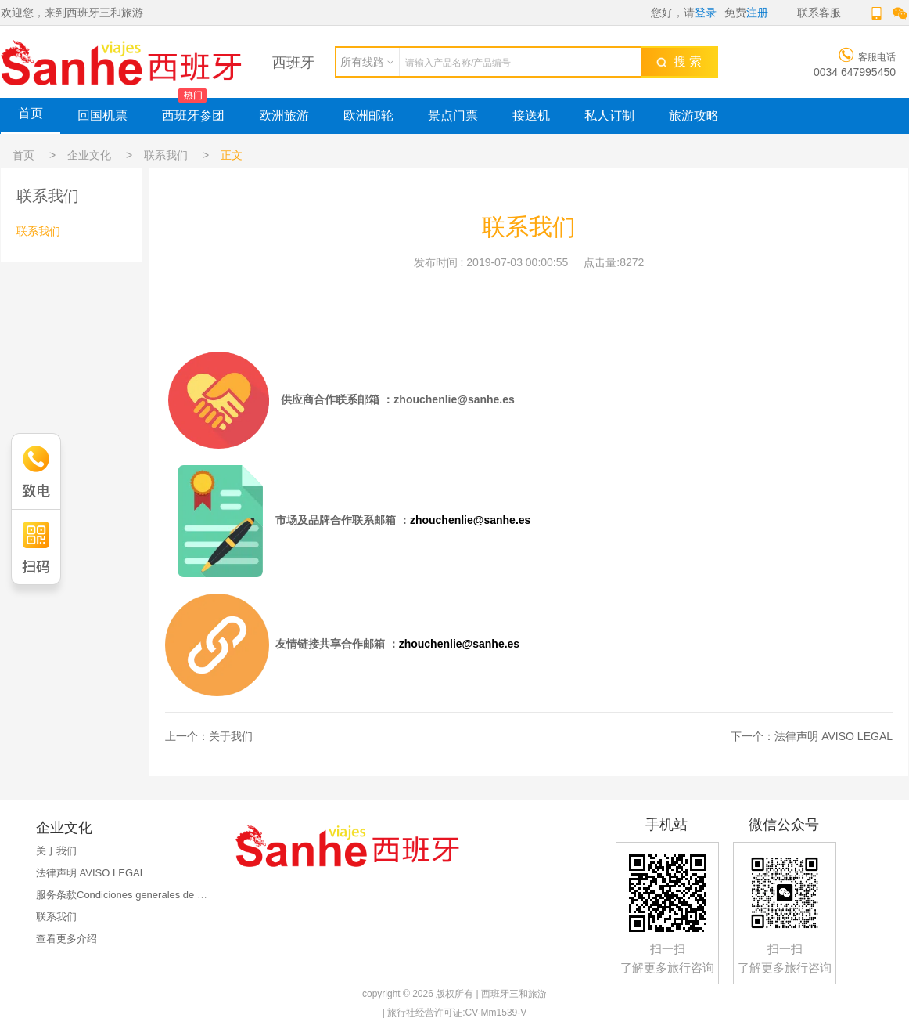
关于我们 (56, 851)
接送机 (531, 115)
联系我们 (166, 155)
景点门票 (453, 115)
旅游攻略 (694, 115)
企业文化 (89, 155)
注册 (757, 12)
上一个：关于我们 (209, 736)
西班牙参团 (193, 115)
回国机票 (102, 115)
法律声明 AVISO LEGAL (91, 873)
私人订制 (609, 115)
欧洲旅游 (284, 115)
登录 (706, 12)
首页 (30, 113)
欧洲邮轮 (368, 115)
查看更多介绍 (66, 938)
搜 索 (679, 61)
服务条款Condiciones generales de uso (125, 895)
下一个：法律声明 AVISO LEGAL (812, 736)
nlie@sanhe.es (476, 399)
